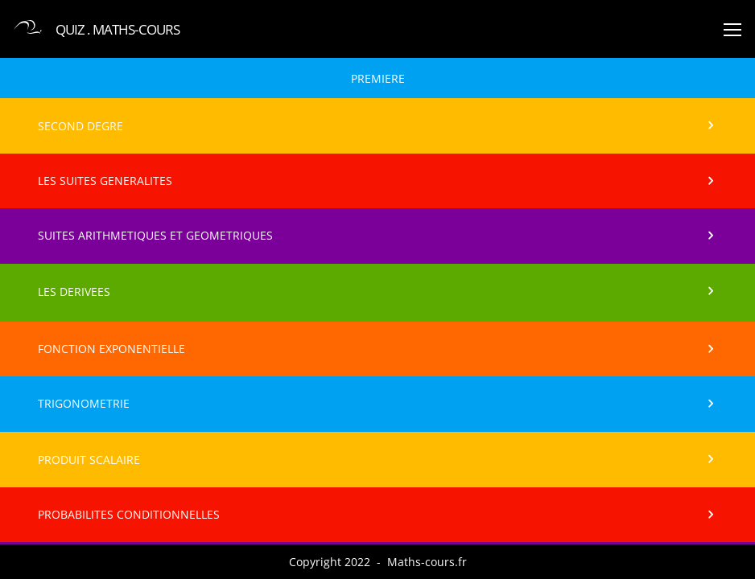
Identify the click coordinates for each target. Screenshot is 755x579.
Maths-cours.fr (427, 561)
